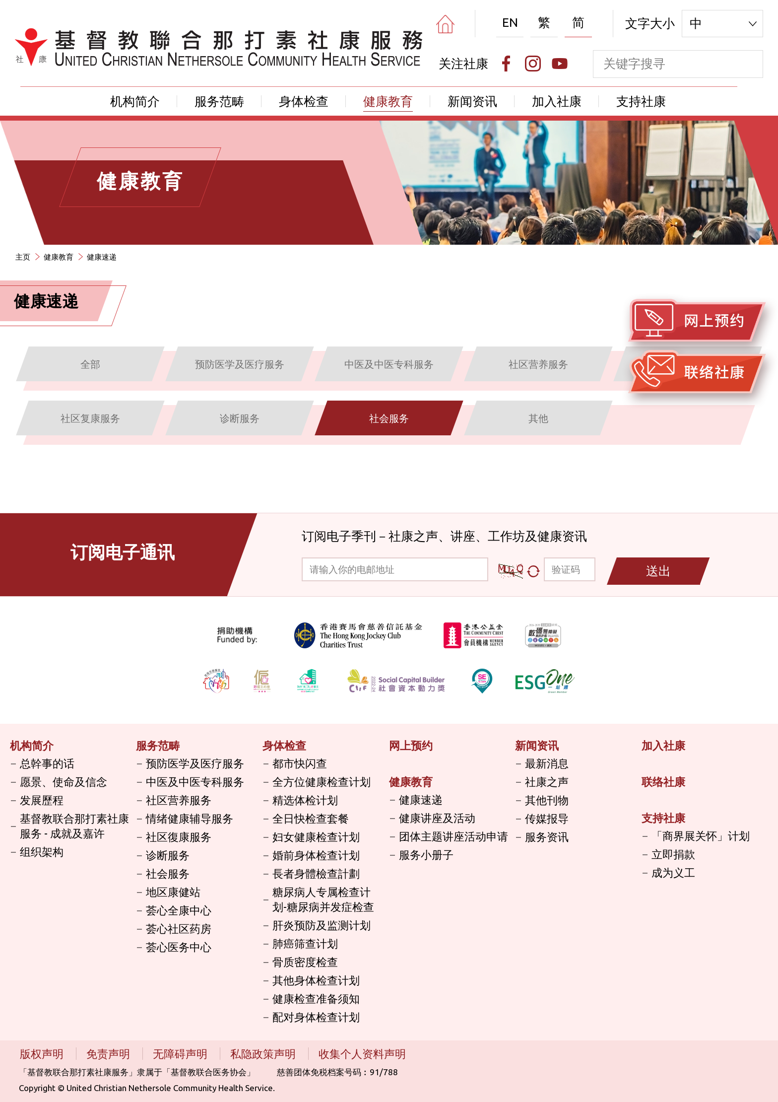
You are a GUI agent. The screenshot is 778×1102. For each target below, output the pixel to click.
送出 (658, 571)
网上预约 (411, 745)
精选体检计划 (305, 800)
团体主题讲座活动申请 (453, 836)
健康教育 (388, 101)
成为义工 (673, 872)
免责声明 (109, 1053)
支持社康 (641, 101)
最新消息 (547, 763)
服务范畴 (219, 101)
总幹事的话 (47, 763)
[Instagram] (533, 63)
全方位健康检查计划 (321, 781)
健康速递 (102, 257)
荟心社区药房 (178, 928)
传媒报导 (547, 818)
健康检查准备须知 (316, 998)
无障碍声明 (181, 1053)
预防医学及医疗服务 (195, 763)
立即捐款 (673, 854)
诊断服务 (168, 855)
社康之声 (547, 781)
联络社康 (663, 781)
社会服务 (168, 873)
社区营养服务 (178, 800)
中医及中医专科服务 (195, 781)
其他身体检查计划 (316, 980)
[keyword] (664, 64)
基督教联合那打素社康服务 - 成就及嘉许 (74, 825)
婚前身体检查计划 (316, 855)
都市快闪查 (299, 763)
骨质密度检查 (305, 962)
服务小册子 (426, 854)
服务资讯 (547, 836)
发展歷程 (42, 800)
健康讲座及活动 (437, 818)
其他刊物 (547, 800)
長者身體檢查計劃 (316, 873)
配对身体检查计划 (316, 1017)
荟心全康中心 (178, 910)
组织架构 (42, 851)
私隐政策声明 (264, 1053)
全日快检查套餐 (310, 818)
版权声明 (43, 1053)
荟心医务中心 (178, 947)
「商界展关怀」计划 (700, 835)
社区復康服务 (178, 836)
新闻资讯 (472, 101)
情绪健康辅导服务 (189, 818)
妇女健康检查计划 (316, 836)
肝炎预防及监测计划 (321, 925)
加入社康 (557, 101)
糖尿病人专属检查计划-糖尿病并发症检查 (323, 899)
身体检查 (303, 101)
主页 (22, 257)
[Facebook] (506, 63)
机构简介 (135, 101)
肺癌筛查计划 (305, 943)
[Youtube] (560, 63)
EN (510, 22)
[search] (749, 64)
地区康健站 (173, 892)
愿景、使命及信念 (63, 781)
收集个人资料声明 (362, 1053)
